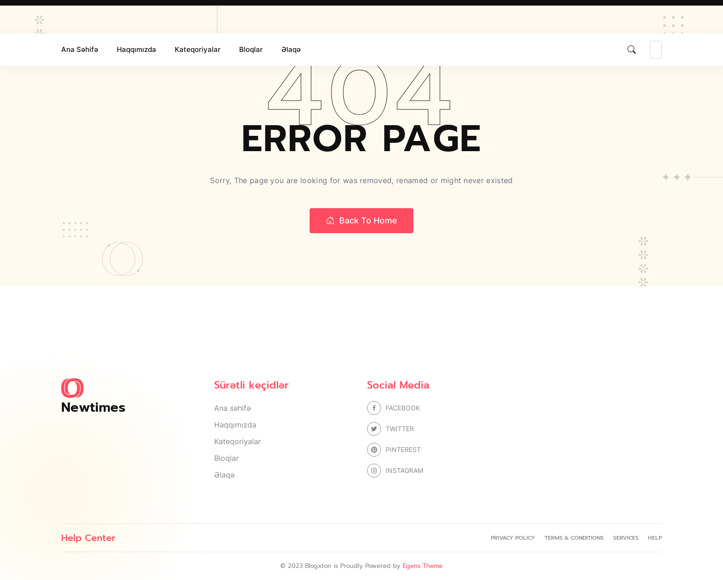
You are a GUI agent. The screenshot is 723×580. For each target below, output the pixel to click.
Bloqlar (251, 49)
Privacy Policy (513, 538)
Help (655, 538)
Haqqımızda (136, 49)
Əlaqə (291, 49)
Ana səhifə (79, 49)
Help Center (88, 538)
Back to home (361, 221)
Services (626, 538)
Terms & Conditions (574, 538)
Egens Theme (423, 565)
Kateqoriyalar (198, 49)
